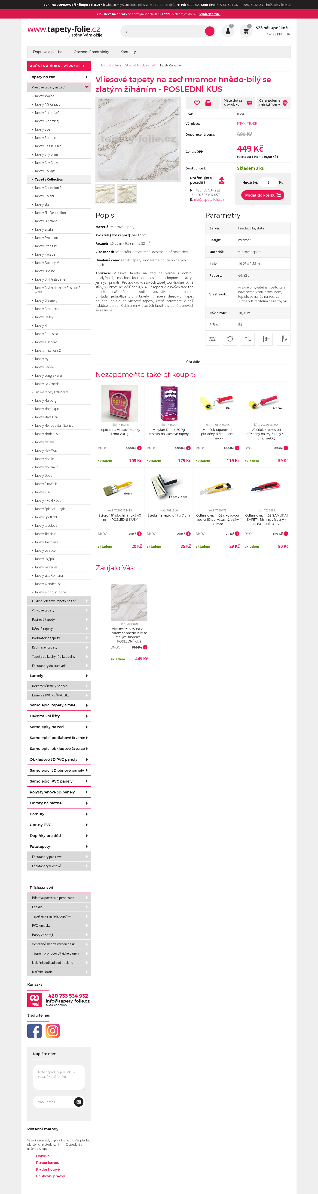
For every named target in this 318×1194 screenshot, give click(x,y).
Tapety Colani (44, 196)
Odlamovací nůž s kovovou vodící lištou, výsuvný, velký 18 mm (217, 519)
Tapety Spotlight (46, 517)
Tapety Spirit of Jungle (50, 509)
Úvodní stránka (111, 65)
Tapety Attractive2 (47, 112)
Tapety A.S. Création (48, 104)
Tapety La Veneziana (49, 384)
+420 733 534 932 (67, 996)
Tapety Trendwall (46, 542)
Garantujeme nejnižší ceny (269, 103)
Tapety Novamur (46, 467)
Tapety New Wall (46, 450)
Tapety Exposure (46, 246)
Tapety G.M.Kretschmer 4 (51, 279)
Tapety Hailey (44, 317)
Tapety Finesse (45, 271)
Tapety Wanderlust (48, 584)
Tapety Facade (45, 254)
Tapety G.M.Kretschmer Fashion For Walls (59, 289)
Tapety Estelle (44, 229)
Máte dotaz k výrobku (233, 103)
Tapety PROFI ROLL (48, 500)
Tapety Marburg (46, 400)
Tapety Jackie (44, 367)
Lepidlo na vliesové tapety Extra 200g (120, 432)
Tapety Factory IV (47, 262)
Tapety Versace (45, 550)
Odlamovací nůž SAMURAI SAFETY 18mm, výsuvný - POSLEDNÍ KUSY (266, 519)
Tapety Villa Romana (49, 575)
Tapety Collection (171, 65)
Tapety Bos (42, 129)
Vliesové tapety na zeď (140, 65)
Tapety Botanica (46, 137)
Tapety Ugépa (44, 559)
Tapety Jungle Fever (48, 375)
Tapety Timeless (45, 534)
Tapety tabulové (46, 525)
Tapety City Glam (46, 154)
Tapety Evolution (46, 237)
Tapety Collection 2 (48, 187)
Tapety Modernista (47, 434)
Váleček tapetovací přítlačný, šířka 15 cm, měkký (217, 434)
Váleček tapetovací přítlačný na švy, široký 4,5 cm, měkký (266, 434)
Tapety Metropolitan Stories (54, 425)
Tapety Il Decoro (46, 342)
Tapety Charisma (46, 334)
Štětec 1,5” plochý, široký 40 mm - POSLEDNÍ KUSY (119, 517)
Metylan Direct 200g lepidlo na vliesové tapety (169, 432)
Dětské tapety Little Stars (51, 392)
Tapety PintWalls (46, 484)
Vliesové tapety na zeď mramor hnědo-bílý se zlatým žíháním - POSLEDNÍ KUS (129, 635)
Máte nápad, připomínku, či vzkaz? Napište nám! (59, 1077)
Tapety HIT (42, 325)
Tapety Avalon (45, 96)
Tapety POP (43, 492)
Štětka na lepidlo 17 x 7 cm (169, 515)
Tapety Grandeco (47, 309)
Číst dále (193, 361)
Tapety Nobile (44, 459)
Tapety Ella (42, 204)
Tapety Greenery (46, 300)
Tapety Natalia (45, 442)
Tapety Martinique (47, 409)
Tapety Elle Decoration (50, 212)
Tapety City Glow (46, 162)
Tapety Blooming (46, 121)
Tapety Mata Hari (46, 417)
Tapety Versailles (46, 567)
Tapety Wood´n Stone (50, 592)
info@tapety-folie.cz (277, 5)
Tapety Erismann (46, 221)
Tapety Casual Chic (48, 146)
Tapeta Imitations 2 (48, 350)
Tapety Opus (43, 475)
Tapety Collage (45, 171)
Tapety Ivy (42, 359)
